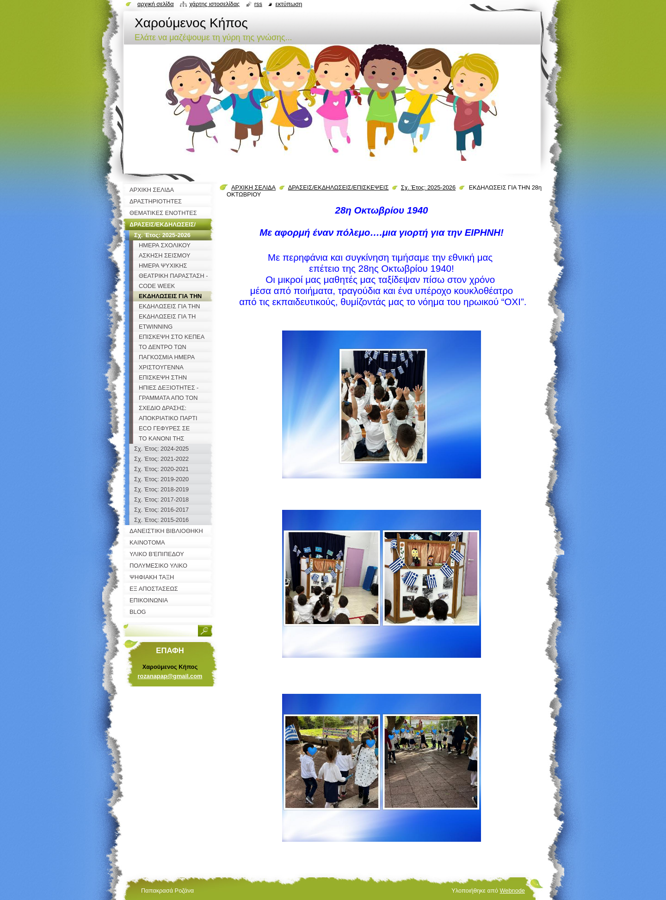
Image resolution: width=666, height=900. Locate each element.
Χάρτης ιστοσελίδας (214, 3)
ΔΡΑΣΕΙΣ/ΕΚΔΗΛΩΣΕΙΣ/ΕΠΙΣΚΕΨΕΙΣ (338, 187)
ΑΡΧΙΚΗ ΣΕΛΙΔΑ (253, 187)
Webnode (512, 890)
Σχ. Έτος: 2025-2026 (428, 187)
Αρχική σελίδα (155, 3)
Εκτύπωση (288, 3)
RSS (258, 3)
